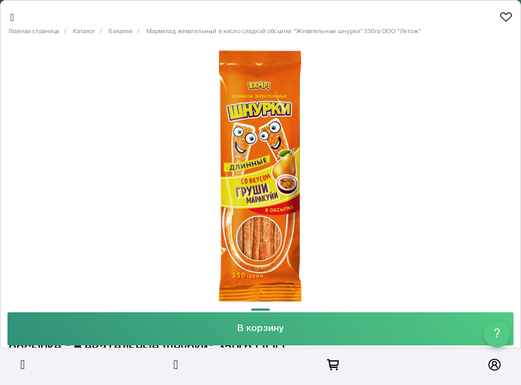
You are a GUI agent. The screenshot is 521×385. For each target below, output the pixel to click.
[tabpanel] (260, 176)
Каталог (84, 31)
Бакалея (120, 31)
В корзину (260, 329)
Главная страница (34, 31)
